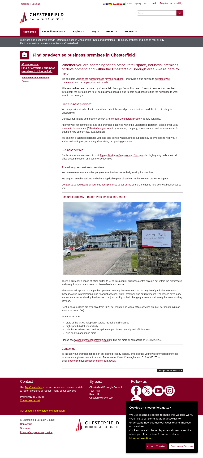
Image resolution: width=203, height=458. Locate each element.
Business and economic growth (37, 39)
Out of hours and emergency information (42, 410)
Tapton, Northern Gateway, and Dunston (121, 155)
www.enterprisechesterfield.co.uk (92, 340)
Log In (154, 3)
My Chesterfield (33, 387)
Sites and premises (104, 39)
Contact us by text (30, 400)
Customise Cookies (181, 446)
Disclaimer (26, 428)
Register (163, 3)
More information (140, 438)
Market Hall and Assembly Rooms (35, 79)
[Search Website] (179, 13)
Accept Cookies (156, 446)
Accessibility (176, 3)
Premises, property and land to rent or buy (140, 39)
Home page (29, 31)
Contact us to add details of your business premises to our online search (100, 184)
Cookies (25, 4)
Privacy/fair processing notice (36, 432)
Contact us (26, 424)
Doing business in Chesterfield (74, 39)
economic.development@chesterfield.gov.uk (85, 128)
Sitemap (36, 4)
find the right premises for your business (101, 78)
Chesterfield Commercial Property (124, 118)
